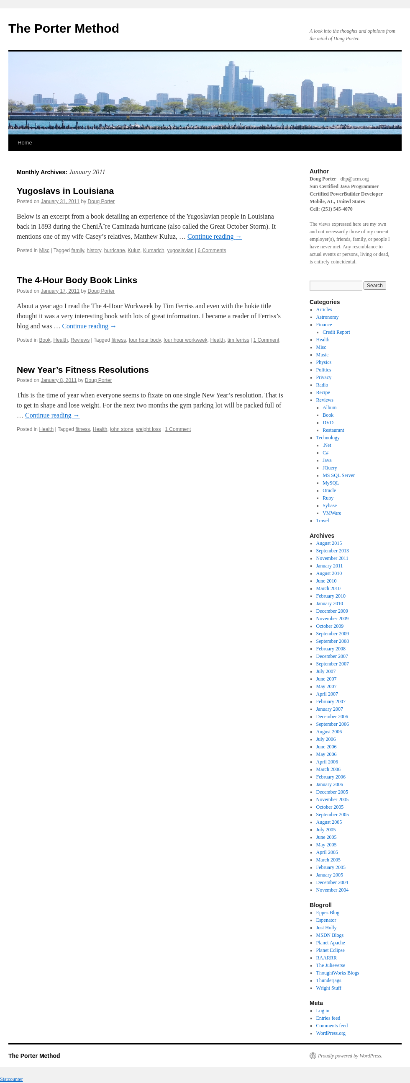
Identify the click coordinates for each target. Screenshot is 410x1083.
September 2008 (332, 641)
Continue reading (214, 236)
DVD (328, 422)
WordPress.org (331, 1033)
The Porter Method (63, 28)
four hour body (145, 340)
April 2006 (327, 762)
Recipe (323, 392)
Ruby (328, 498)
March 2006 (328, 769)
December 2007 (332, 656)
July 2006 (326, 739)
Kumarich (153, 250)
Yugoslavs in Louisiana (65, 191)
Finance (324, 324)
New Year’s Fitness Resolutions (83, 369)
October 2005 (330, 807)
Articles (324, 309)
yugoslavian (180, 250)
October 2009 (330, 626)
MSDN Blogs (330, 935)
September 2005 (332, 814)
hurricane (114, 250)
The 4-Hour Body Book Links (77, 280)
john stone (121, 429)
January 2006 (329, 784)
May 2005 (326, 845)
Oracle (329, 490)
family (77, 250)
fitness (118, 340)
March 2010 (328, 588)
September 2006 (332, 724)
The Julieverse (331, 965)
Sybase (330, 505)
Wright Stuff (328, 988)
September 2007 (332, 664)
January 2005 (329, 875)
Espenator (326, 920)
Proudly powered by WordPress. (350, 1056)
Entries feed (328, 1018)
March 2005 (328, 860)
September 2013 (332, 551)
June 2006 (326, 747)
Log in (323, 1010)
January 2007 (329, 709)
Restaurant (333, 430)
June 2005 (326, 837)
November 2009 (332, 618)
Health (60, 340)
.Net (327, 445)
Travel (322, 520)
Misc (44, 250)
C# (325, 453)
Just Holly (326, 928)
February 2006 (331, 777)
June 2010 (326, 581)
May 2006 (326, 754)
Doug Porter (101, 201)
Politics (323, 370)
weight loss (148, 429)
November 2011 (332, 558)
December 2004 (332, 882)
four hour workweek (186, 340)
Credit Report (336, 332)
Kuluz (134, 250)
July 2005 (326, 830)
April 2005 (327, 852)
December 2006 (332, 716)
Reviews (80, 340)
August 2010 (329, 573)
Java (327, 460)
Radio (322, 385)
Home (25, 142)
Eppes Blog (328, 912)
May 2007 (326, 686)
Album (329, 407)
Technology (328, 438)
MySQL (331, 483)
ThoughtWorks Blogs (337, 973)
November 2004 (332, 890)
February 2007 (331, 701)
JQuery (330, 468)
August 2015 (329, 543)
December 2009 (332, 611)
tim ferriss (238, 340)
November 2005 (332, 799)
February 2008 (331, 649)
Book (44, 340)
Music (322, 355)
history (94, 250)
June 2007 (326, 679)
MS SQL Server (339, 475)
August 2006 (329, 732)
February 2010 (331, 596)
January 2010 (329, 603)
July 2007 (326, 671)
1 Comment (266, 340)
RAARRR (326, 958)
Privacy (324, 377)
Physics (324, 362)
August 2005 (329, 822)
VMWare (332, 513)
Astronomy (327, 317)
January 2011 (329, 566)
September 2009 (332, 634)
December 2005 (332, 792)
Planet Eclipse (330, 950)
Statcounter (11, 1079)
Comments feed (332, 1026)
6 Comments (212, 250)
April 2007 (327, 694)
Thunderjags (328, 980)
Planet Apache (330, 943)
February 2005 (331, 867)
